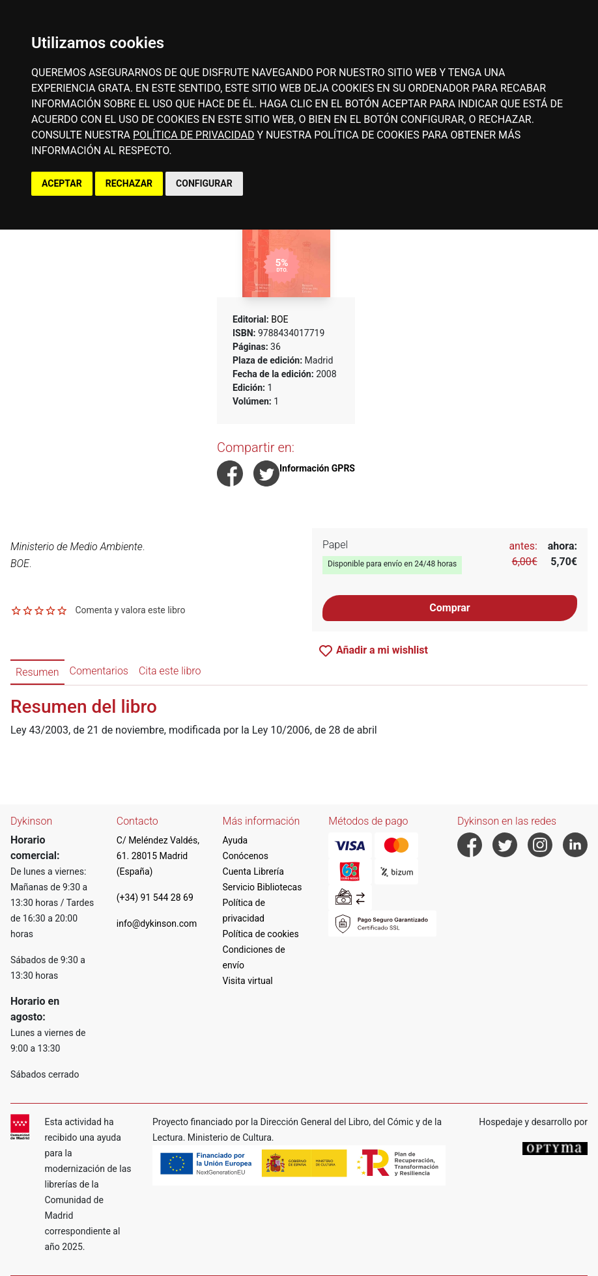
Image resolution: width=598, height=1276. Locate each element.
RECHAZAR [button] (129, 183)
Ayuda (235, 840)
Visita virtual (248, 981)
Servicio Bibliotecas (262, 887)
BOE (279, 319)
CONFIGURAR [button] (204, 183)
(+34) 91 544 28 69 (155, 897)
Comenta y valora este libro (130, 610)
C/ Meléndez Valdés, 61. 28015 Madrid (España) (158, 856)
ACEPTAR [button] (62, 183)
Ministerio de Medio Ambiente (76, 546)
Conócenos (246, 856)
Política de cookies (261, 934)
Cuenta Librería (253, 871)
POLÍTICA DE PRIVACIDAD (193, 135)
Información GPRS (317, 468)
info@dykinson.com (157, 923)
